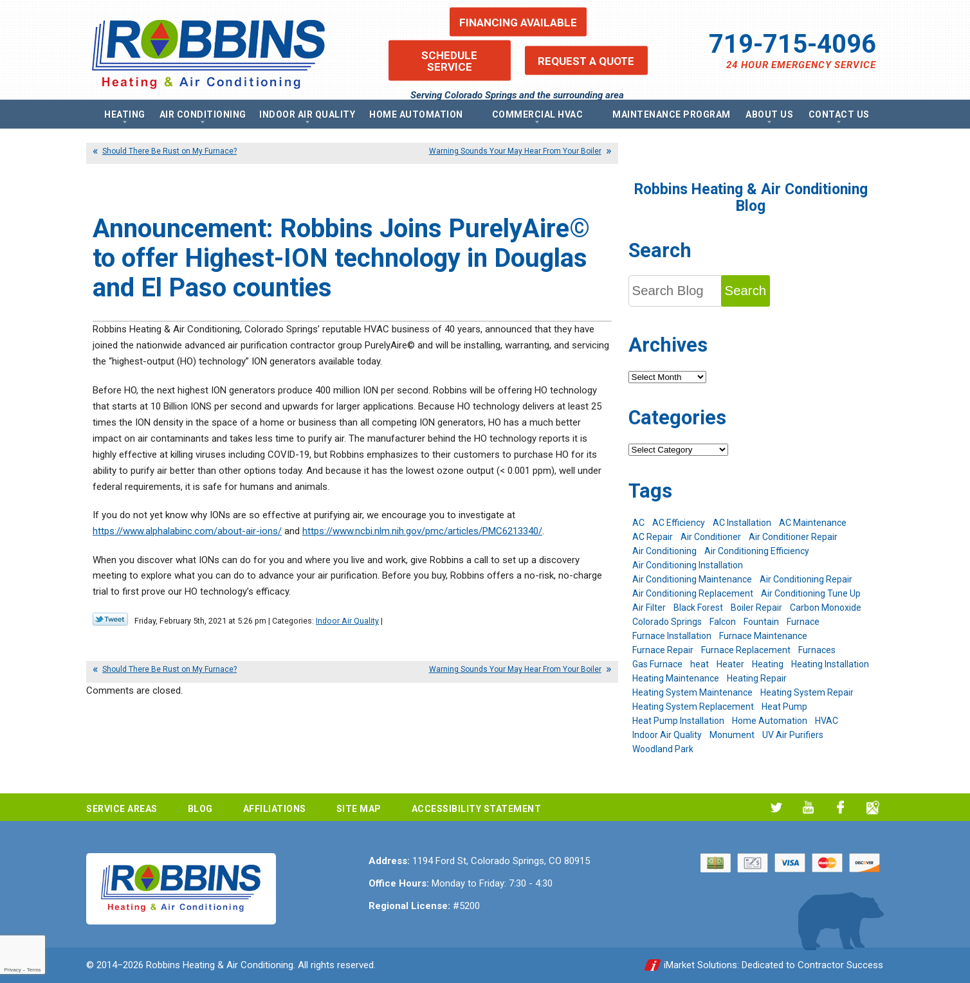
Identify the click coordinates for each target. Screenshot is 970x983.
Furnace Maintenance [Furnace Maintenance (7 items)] (763, 636)
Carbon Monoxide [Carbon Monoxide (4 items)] (825, 607)
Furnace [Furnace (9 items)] (803, 622)
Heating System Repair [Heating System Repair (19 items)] (807, 692)
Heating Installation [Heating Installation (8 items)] (830, 664)
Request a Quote (586, 60)
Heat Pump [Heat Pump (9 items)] (784, 706)
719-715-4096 (792, 44)
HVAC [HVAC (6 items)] (826, 721)
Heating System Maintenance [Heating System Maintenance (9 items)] (692, 692)
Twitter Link (110, 619)
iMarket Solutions (700, 965)
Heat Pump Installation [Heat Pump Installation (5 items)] (678, 721)
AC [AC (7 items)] (638, 523)
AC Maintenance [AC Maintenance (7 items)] (812, 523)
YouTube (808, 807)
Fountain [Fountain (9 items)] (761, 622)
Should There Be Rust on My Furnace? (169, 151)
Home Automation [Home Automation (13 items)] (769, 721)
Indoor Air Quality (347, 621)
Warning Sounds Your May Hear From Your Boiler (515, 151)
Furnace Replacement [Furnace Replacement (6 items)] (746, 650)
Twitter (776, 807)
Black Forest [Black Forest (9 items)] (698, 607)
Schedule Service (449, 60)
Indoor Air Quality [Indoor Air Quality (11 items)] (667, 735)
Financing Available (518, 21)
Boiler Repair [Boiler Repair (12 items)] (756, 607)
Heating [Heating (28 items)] (767, 664)
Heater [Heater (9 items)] (730, 664)
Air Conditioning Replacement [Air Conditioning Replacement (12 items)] (692, 593)
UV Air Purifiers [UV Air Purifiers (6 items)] (792, 735)
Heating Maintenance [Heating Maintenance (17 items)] (675, 678)
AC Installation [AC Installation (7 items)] (742, 523)
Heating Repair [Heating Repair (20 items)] (757, 678)
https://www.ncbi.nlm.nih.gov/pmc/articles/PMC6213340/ (422, 531)
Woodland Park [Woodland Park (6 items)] (662, 749)
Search (746, 291)
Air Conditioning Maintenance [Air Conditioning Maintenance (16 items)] (692, 579)
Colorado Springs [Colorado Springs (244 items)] (667, 622)
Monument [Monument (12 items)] (732, 735)
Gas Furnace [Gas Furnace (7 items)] (657, 664)
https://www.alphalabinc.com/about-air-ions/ (187, 531)
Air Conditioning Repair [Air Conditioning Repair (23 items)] (806, 579)
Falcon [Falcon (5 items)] (722, 622)
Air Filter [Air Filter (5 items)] (649, 607)
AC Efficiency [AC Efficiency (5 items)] (678, 523)
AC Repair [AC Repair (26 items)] (652, 537)
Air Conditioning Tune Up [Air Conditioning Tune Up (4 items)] (811, 593)
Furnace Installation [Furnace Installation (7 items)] (671, 636)
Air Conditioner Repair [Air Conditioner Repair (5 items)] (793, 537)
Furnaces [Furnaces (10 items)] (817, 650)
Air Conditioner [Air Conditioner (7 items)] (711, 537)
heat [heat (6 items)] (699, 664)
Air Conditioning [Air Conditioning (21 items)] (664, 551)
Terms (34, 970)
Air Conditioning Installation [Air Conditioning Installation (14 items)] (687, 565)
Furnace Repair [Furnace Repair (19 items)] (662, 650)
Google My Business (872, 807)
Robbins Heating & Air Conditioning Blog (751, 198)
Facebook (840, 807)
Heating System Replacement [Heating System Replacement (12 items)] (693, 706)
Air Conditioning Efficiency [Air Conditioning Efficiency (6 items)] (756, 551)
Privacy (12, 970)
